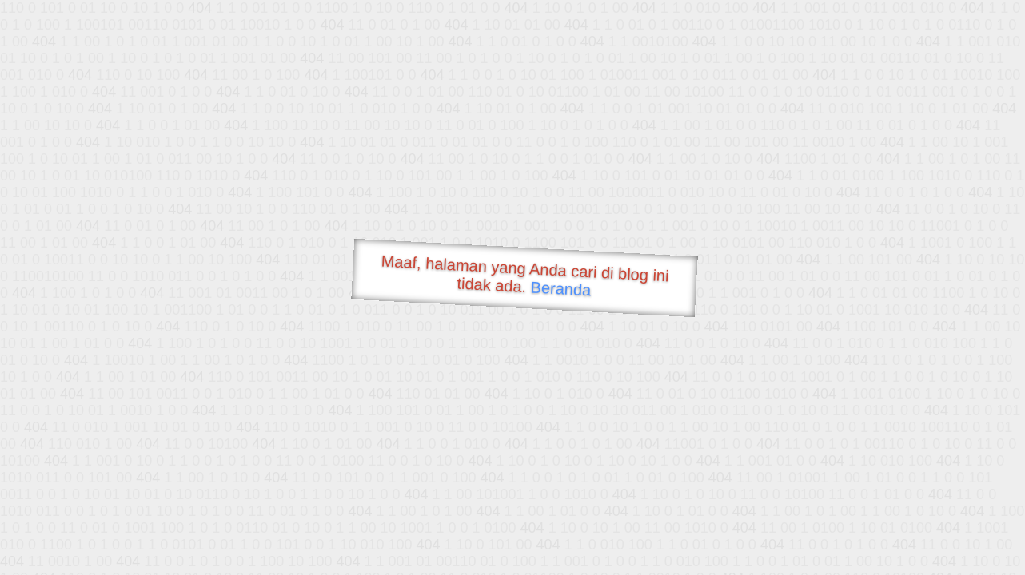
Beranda (561, 288)
